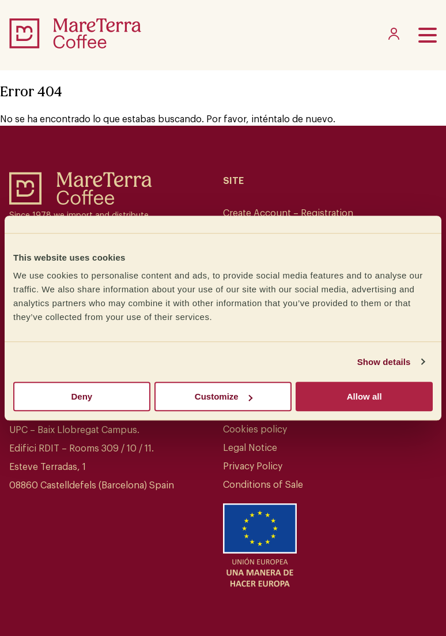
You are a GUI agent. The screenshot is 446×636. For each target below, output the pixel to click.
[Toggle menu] (427, 35)
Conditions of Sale (263, 485)
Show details (384, 362)
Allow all (364, 396)
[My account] (394, 37)
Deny (81, 396)
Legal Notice (250, 448)
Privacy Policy (252, 466)
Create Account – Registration (288, 213)
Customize (223, 396)
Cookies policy (255, 429)
